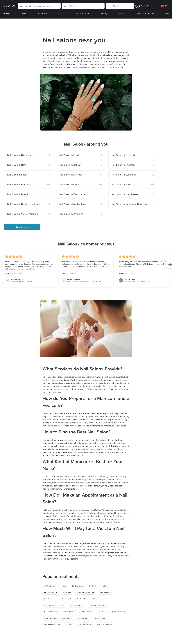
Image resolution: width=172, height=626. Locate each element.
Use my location (22, 227)
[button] (39, 6)
